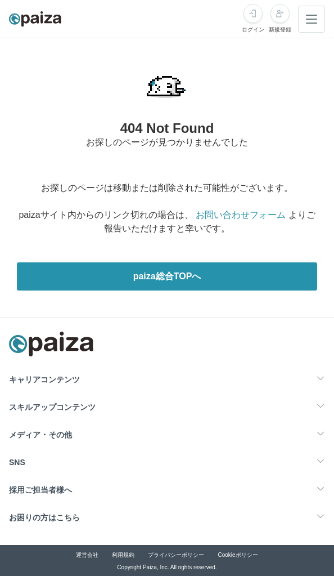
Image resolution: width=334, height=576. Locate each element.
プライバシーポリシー (176, 555)
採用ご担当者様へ (40, 489)
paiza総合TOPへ (167, 276)
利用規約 (123, 555)
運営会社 (87, 555)
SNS (17, 462)
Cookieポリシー (238, 555)
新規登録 (280, 29)
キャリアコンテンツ (44, 379)
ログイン (253, 29)
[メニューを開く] (311, 19)
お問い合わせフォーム (241, 215)
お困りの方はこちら (44, 517)
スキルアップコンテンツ (52, 407)
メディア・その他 (40, 434)
